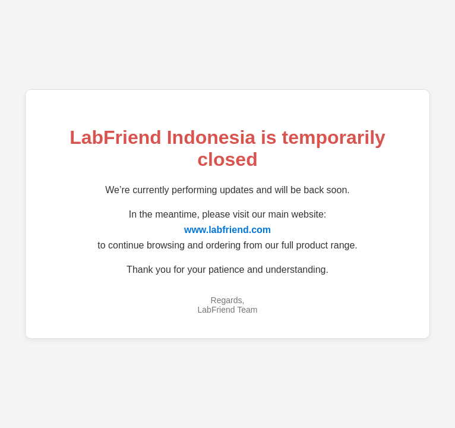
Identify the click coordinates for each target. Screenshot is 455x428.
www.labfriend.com (227, 230)
